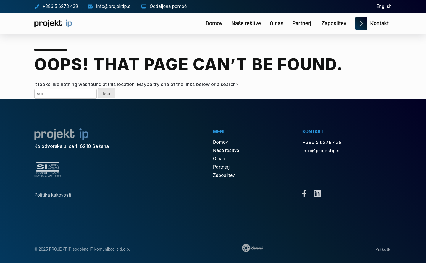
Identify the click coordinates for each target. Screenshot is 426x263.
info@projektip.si (110, 6)
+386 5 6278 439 (56, 6)
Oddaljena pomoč (164, 6)
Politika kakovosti (52, 195)
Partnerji (302, 23)
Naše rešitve (246, 23)
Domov (214, 23)
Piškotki (383, 249)
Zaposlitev (334, 23)
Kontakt (379, 23)
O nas (276, 23)
